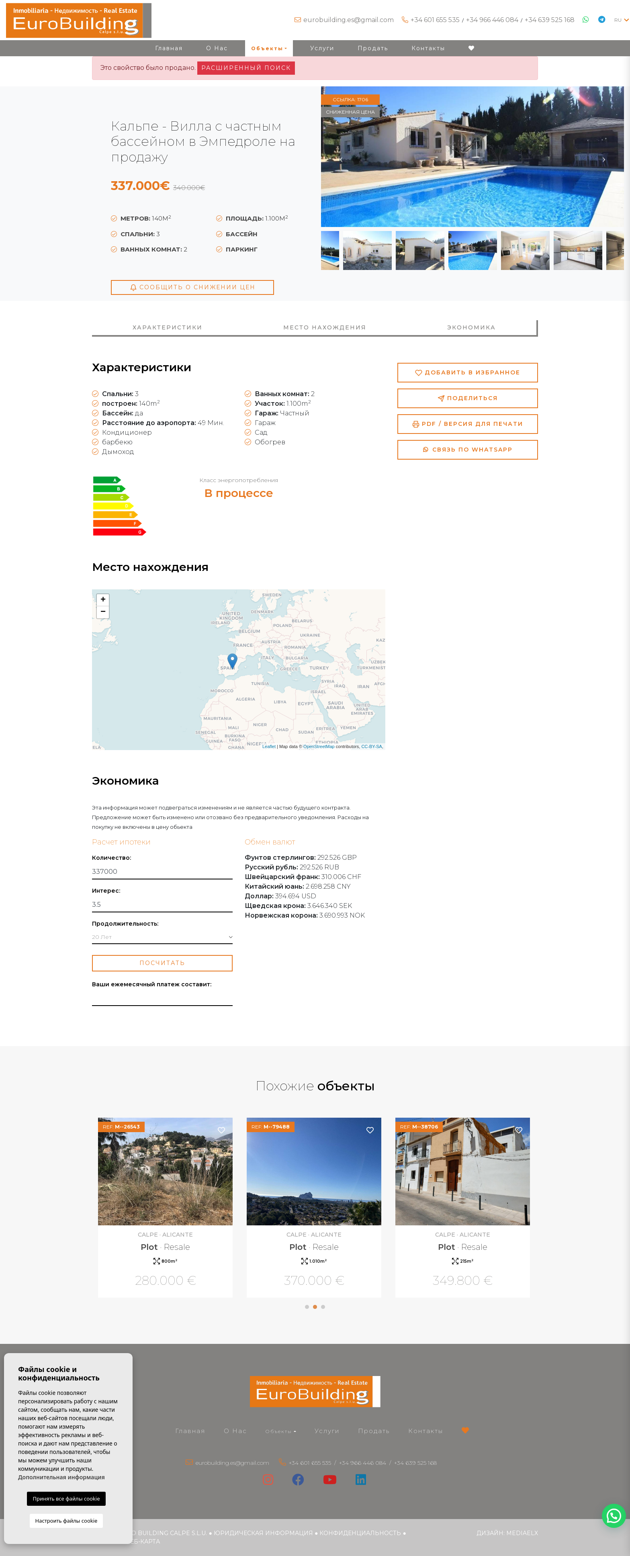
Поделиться (468, 398)
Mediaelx (522, 1533)
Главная (169, 48)
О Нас (217, 48)
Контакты (428, 48)
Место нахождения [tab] (324, 327)
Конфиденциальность (360, 1533)
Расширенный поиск (246, 68)
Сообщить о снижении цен (193, 287)
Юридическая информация (263, 1533)
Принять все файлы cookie (66, 1498)
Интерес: (106, 891)
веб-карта (143, 1541)
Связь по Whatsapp (468, 449)
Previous (341, 157)
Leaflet (269, 746)
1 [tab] (307, 1307)
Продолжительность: (125, 924)
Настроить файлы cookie (66, 1520)
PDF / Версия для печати (467, 424)
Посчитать (162, 963)
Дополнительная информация (61, 1477)
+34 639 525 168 (550, 20)
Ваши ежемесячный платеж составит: (151, 984)
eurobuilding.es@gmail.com (348, 20)
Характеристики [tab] (167, 327)
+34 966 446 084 (492, 20)
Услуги (322, 48)
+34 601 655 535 (435, 20)
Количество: (111, 858)
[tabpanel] (166, 1209)
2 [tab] (315, 1307)
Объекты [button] (267, 48)
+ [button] (103, 600)
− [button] (103, 612)
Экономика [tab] (471, 327)
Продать (373, 48)
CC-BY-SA (371, 746)
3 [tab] (323, 1307)
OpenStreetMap (319, 746)
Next (604, 157)
